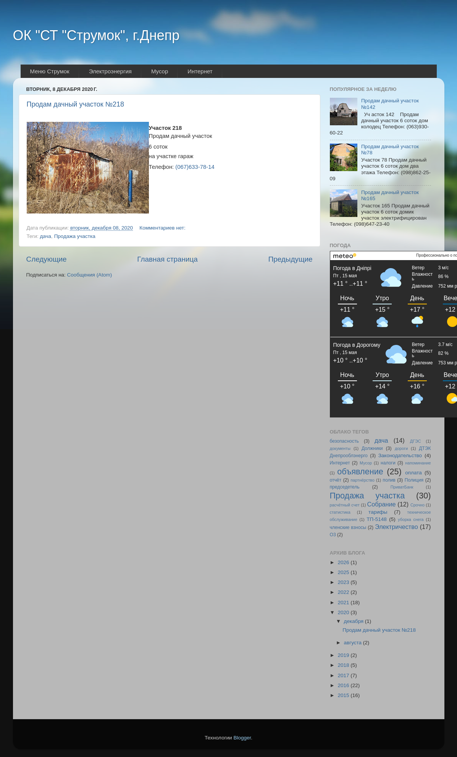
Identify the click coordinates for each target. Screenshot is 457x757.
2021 (344, 602)
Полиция (414, 480)
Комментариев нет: (163, 228)
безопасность (344, 441)
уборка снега (410, 519)
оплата (413, 473)
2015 (344, 695)
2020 (344, 612)
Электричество (396, 526)
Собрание (381, 504)
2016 (344, 685)
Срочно (417, 505)
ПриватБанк (402, 487)
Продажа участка (74, 236)
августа (353, 642)
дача (45, 236)
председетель (345, 487)
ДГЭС (415, 441)
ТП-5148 (376, 519)
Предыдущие (290, 259)
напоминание (418, 463)
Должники (372, 448)
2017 (344, 675)
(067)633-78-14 (194, 167)
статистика (340, 512)
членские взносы (348, 527)
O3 (333, 534)
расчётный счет (345, 505)
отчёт (336, 480)
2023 (344, 582)
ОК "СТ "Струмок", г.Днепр (96, 35)
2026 (344, 562)
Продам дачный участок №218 (75, 104)
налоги (388, 463)
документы (340, 448)
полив (389, 480)
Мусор (366, 463)
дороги (401, 448)
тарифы (377, 512)
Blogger (242, 738)
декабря (354, 621)
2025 (344, 572)
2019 (344, 655)
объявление (360, 471)
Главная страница (167, 259)
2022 (344, 592)
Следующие (46, 259)
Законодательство (400, 455)
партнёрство (362, 480)
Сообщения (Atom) (89, 275)
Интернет (340, 463)
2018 (344, 665)
